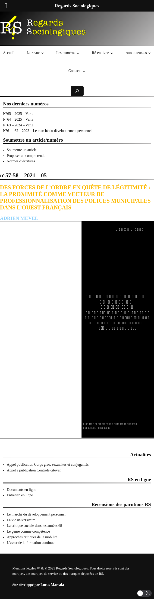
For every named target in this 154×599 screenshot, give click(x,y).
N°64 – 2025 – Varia (18, 119)
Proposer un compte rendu (26, 156)
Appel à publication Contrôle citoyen (34, 470)
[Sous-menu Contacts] (83, 70)
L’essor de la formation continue (30, 543)
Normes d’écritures (21, 161)
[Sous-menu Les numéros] (77, 52)
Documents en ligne (21, 490)
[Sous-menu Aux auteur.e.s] (149, 52)
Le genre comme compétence (28, 531)
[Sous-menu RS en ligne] (111, 52)
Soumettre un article (22, 150)
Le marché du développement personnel (36, 514)
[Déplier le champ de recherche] (77, 91)
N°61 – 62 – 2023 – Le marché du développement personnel (47, 131)
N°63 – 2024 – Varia (18, 125)
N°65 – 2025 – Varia (18, 114)
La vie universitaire (21, 520)
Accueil (8, 53)
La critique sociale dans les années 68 (34, 525)
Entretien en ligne (20, 495)
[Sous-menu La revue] (42, 52)
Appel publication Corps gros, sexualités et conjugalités (48, 464)
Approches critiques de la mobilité (32, 537)
